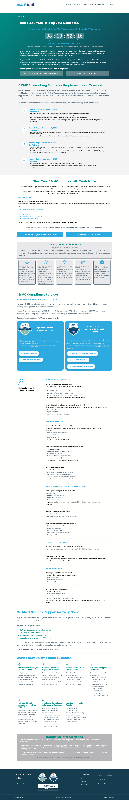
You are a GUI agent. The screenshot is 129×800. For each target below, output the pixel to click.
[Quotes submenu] (113, 4)
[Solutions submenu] (80, 4)
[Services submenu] (71, 4)
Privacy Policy (60, 797)
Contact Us (20, 784)
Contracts (84, 784)
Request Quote (85, 779)
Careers (83, 781)
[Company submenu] (105, 4)
